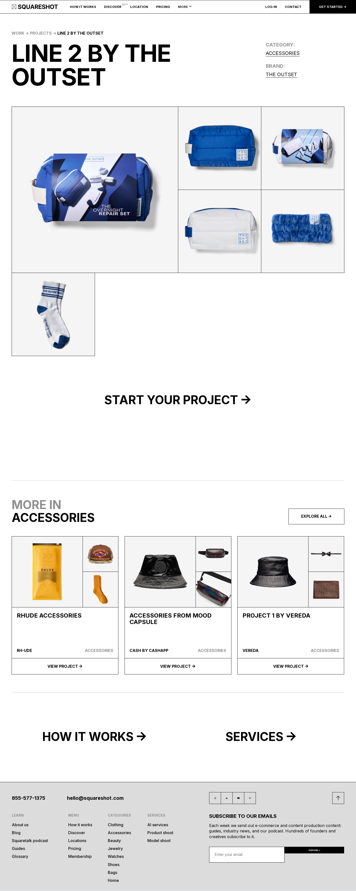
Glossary (20, 856)
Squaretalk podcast (30, 840)
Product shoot (160, 832)
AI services (157, 825)
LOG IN (271, 7)
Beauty (114, 840)
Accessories (283, 53)
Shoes (113, 864)
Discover (76, 832)
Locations (77, 840)
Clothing (115, 825)
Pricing (74, 848)
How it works (80, 825)
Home (113, 880)
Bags (112, 872)
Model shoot (159, 840)
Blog (16, 832)
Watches (116, 856)
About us (20, 825)
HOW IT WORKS (83, 7)
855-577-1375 (28, 798)
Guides (18, 848)
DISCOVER (112, 7)
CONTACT (293, 7)
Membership (80, 856)
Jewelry (115, 848)
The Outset (281, 74)
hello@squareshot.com (95, 798)
